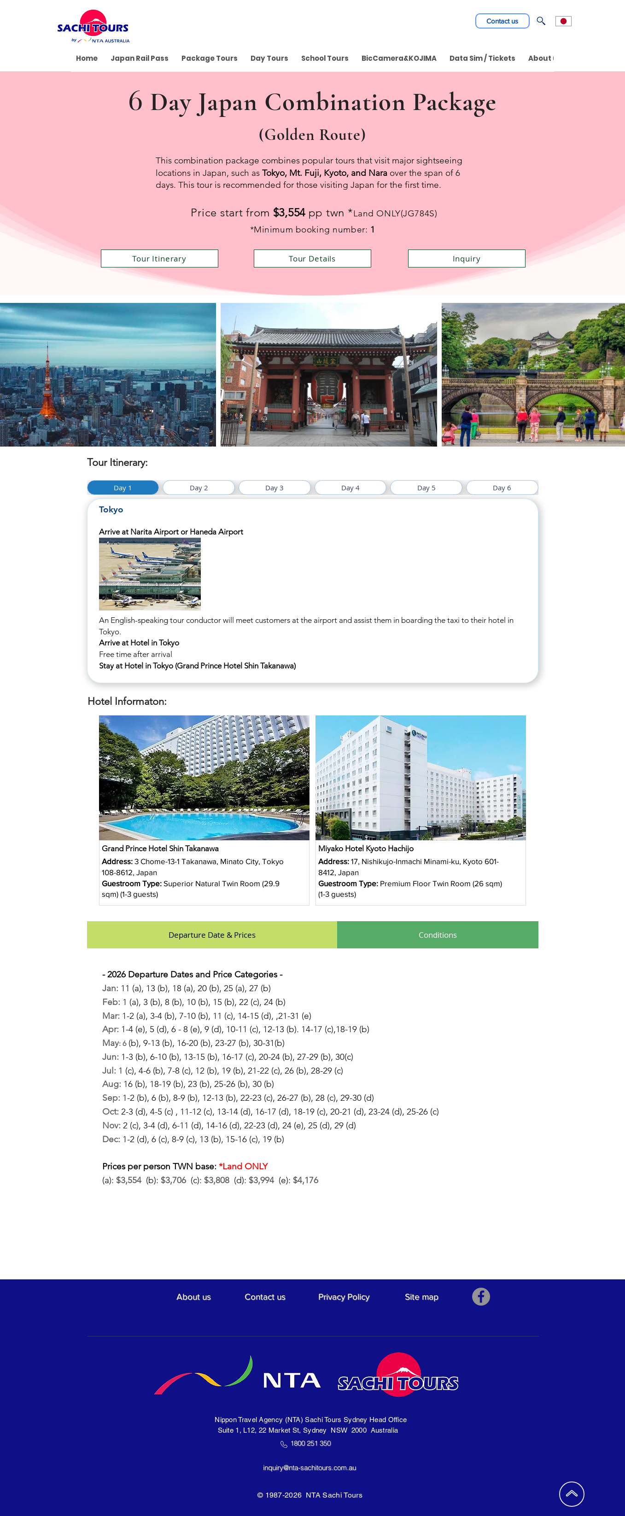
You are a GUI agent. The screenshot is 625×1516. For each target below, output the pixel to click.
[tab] (123, 487)
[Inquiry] (467, 258)
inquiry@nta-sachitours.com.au (313, 1467)
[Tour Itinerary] (159, 258)
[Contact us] (502, 21)
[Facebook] (481, 1297)
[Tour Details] (312, 258)
